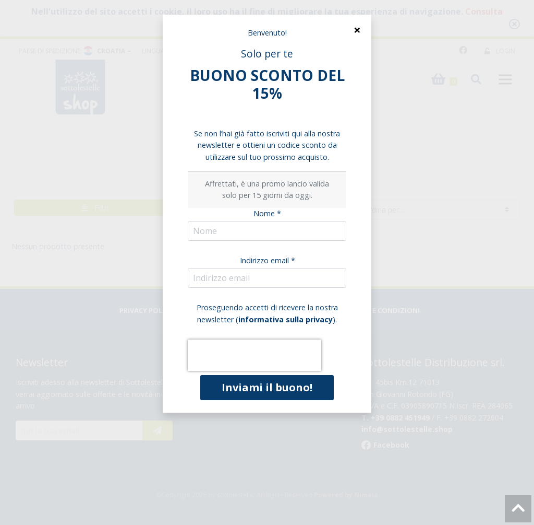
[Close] (357, 29)
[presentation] (254, 355)
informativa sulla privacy (285, 319)
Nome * (267, 213)
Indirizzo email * (267, 260)
